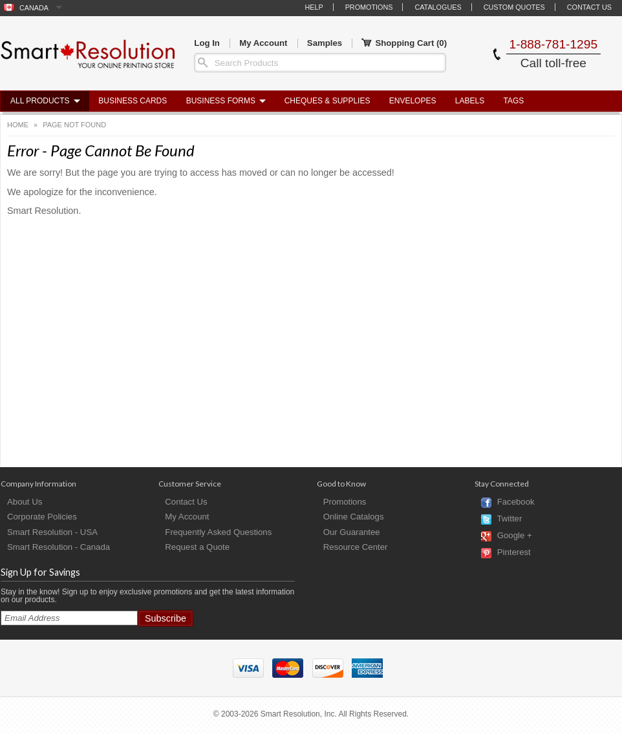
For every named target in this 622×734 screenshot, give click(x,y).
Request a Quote (197, 547)
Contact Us (589, 7)
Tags (514, 100)
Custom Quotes (514, 7)
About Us (24, 502)
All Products (40, 100)
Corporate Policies (42, 516)
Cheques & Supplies (327, 100)
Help (314, 7)
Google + (514, 536)
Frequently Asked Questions (218, 532)
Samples (324, 43)
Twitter (509, 519)
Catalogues (437, 7)
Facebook (516, 502)
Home (17, 125)
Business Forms (220, 100)
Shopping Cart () (404, 43)
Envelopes (412, 100)
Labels (469, 100)
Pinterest (514, 553)
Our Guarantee (351, 532)
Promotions (369, 7)
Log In (207, 43)
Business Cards (132, 100)
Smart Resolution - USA (52, 532)
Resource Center (355, 547)
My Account (263, 43)
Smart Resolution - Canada (58, 547)
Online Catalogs (353, 516)
